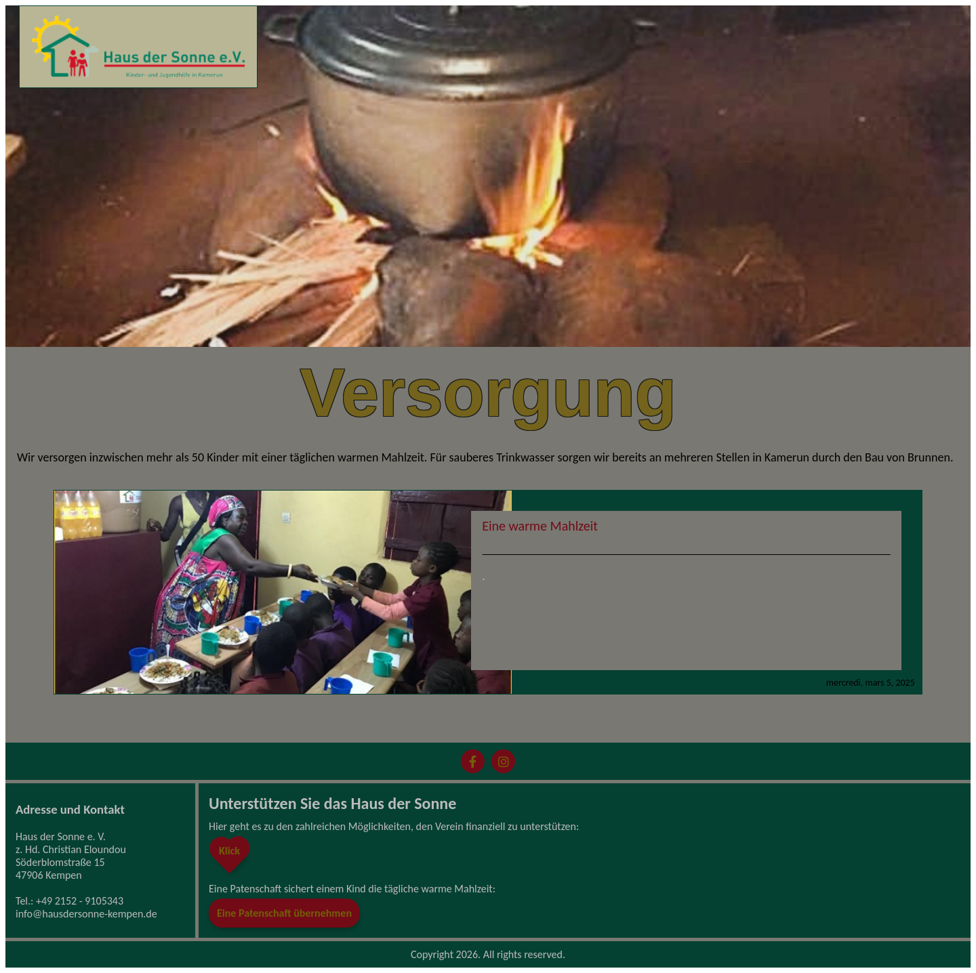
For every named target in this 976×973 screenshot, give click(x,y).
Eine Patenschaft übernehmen (284, 913)
